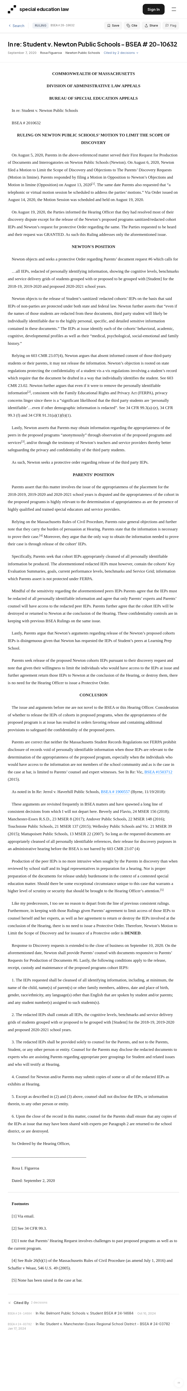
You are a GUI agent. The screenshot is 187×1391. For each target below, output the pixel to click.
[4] (14, 1260)
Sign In (154, 9)
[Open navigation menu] (173, 9)
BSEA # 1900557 (115, 791)
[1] (14, 1216)
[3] (14, 1240)
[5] (14, 1280)
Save (113, 25)
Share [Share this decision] (151, 25)
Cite (132, 25)
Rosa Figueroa (51, 53)
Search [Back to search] (16, 25)
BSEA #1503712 (158, 772)
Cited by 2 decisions (121, 53)
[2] (14, 1228)
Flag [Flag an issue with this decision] (170, 25)
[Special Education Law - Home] (38, 9)
